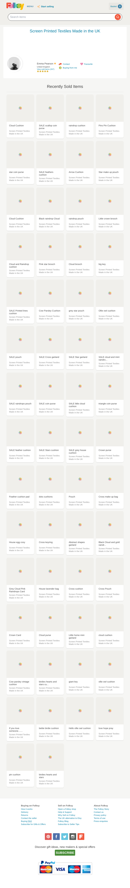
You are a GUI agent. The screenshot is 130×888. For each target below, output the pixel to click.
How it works (26, 809)
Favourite (88, 64)
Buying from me (70, 68)
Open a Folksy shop (67, 809)
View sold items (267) (45, 69)
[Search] (118, 17)
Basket (116, 6)
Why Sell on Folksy (66, 815)
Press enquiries (101, 821)
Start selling (47, 6)
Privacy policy (100, 815)
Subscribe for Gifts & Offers (33, 824)
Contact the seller (29, 818)
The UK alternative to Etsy (69, 818)
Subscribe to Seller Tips (68, 824)
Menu (30, 6)
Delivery (24, 812)
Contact (66, 64)
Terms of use (99, 818)
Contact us (98, 812)
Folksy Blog (63, 821)
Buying (26, 821)
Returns (24, 815)
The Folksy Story (101, 809)
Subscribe (65, 852)
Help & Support (65, 812)
